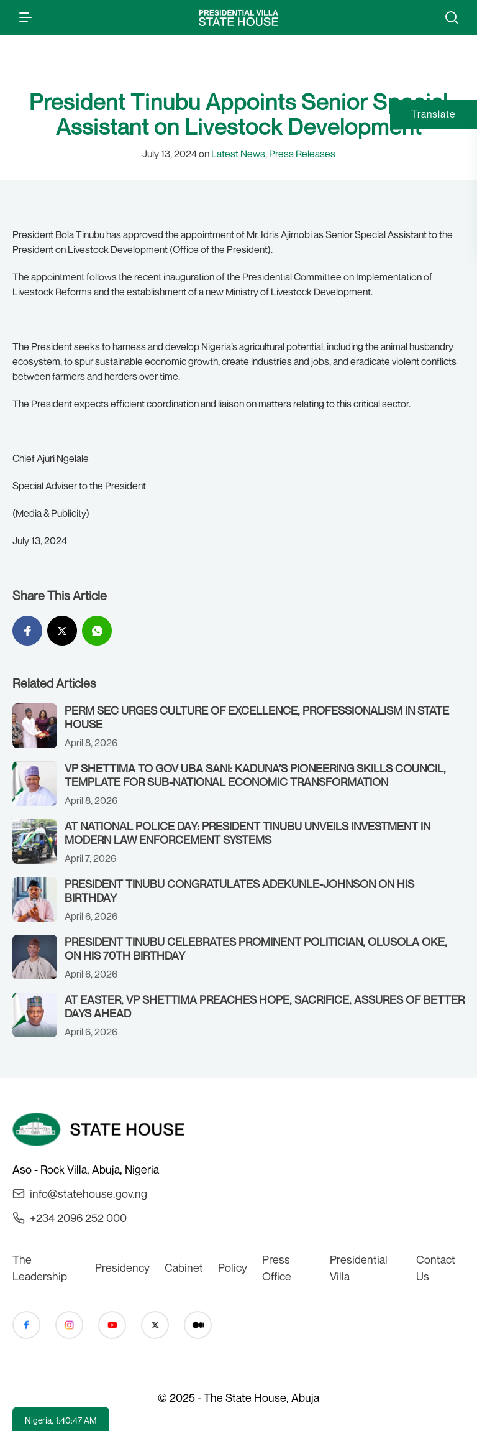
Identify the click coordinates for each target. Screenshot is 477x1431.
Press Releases (302, 153)
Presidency (122, 1267)
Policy (232, 1267)
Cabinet (184, 1267)
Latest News (238, 153)
